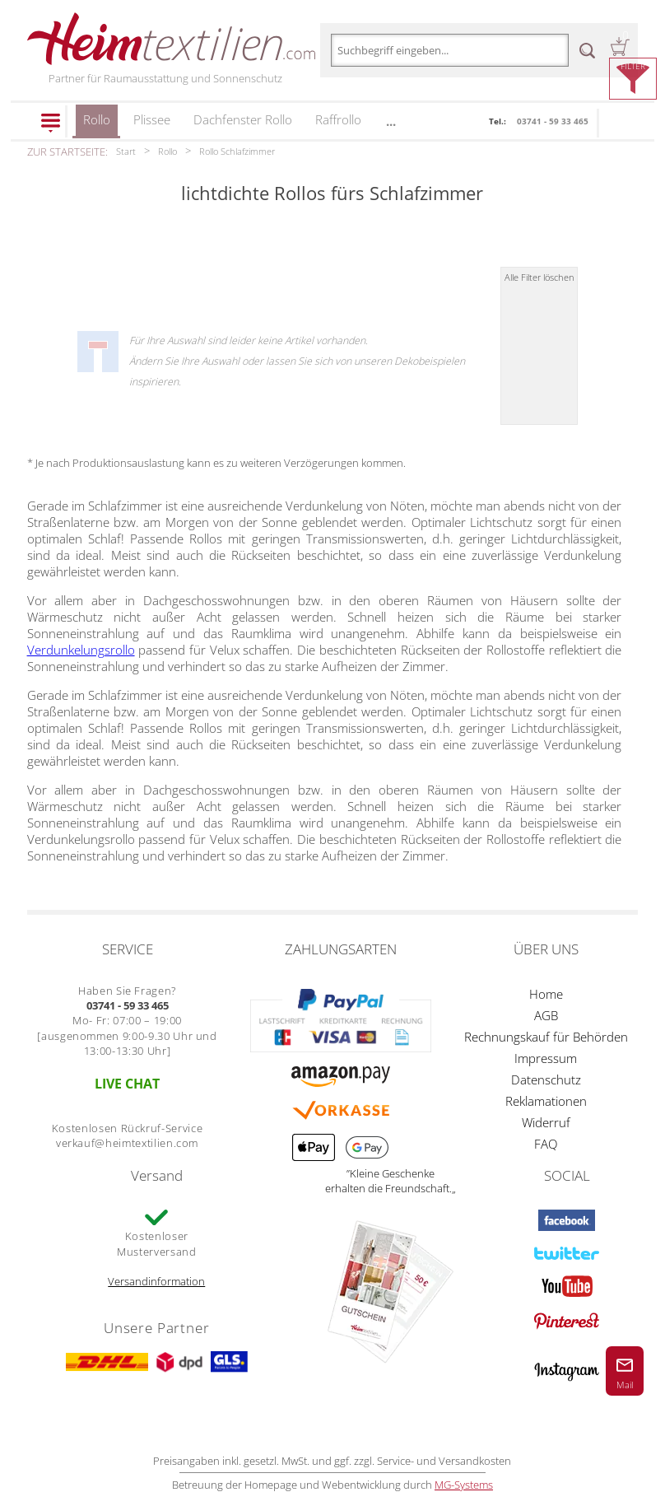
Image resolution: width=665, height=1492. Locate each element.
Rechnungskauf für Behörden (546, 1036)
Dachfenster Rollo (242, 119)
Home (546, 994)
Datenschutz (546, 1079)
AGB (546, 1015)
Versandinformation (156, 1281)
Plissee (151, 119)
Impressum (545, 1058)
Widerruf (546, 1122)
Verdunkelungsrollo (81, 649)
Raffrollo (338, 119)
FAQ (545, 1143)
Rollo (97, 124)
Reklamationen (546, 1101)
